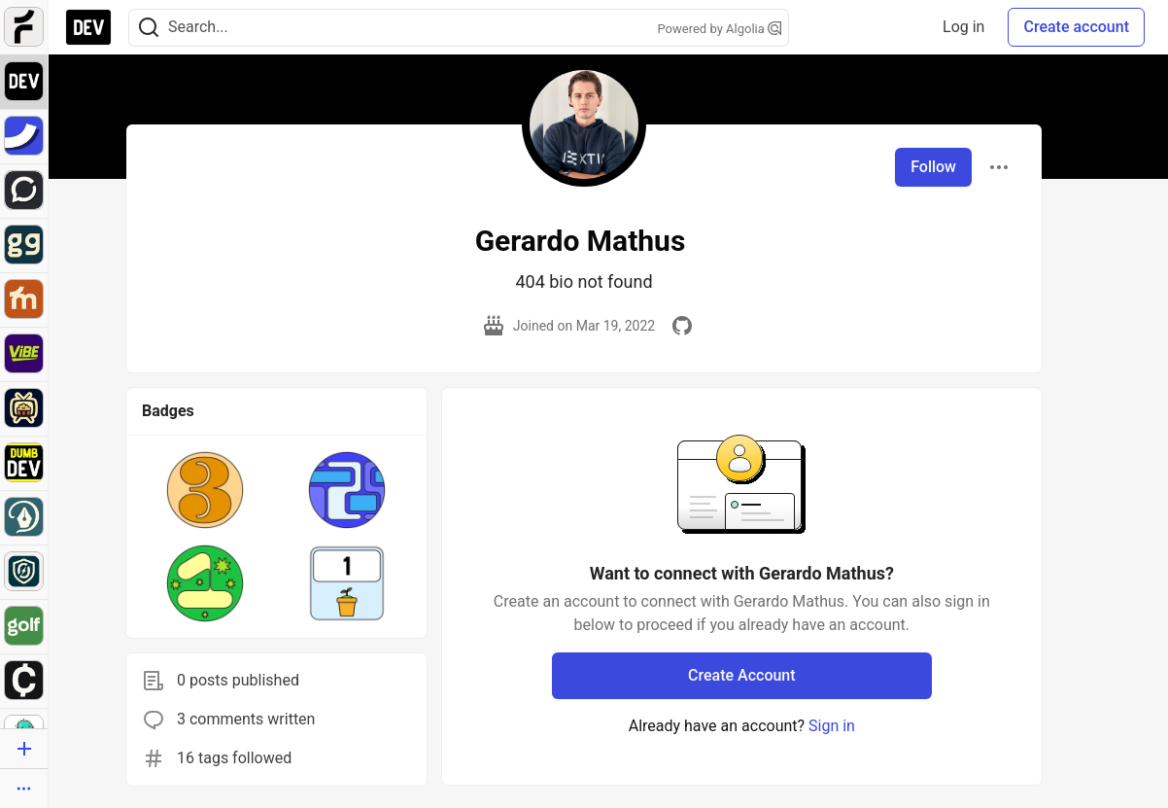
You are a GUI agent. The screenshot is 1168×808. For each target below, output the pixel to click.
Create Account (742, 675)
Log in (963, 27)
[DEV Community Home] (88, 27)
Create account (1076, 27)
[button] (205, 490)
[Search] (148, 28)
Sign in (831, 726)
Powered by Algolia (719, 28)
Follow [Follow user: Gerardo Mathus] (933, 167)
